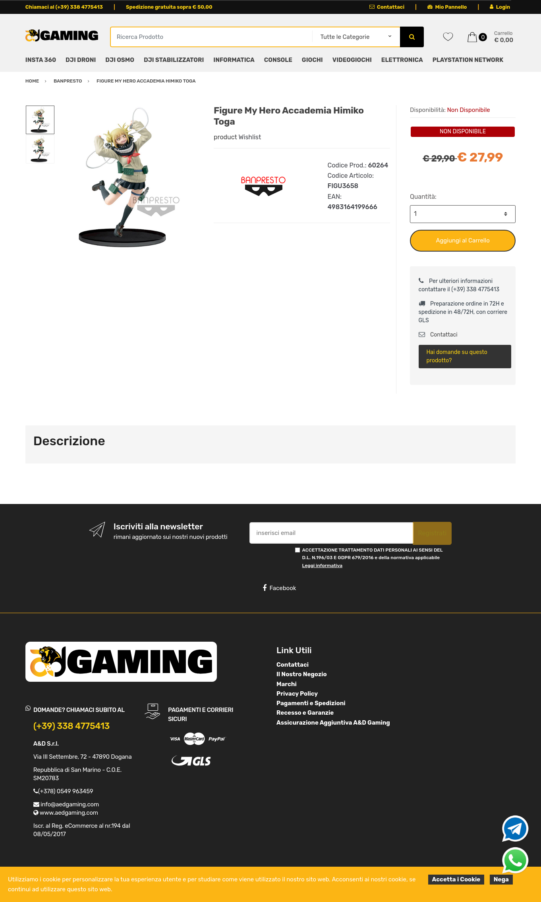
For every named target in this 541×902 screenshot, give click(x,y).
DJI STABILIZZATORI (174, 59)
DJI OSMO (119, 59)
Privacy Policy (297, 693)
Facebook (279, 588)
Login (500, 7)
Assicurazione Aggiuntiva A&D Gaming (333, 722)
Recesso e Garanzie (305, 712)
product (225, 137)
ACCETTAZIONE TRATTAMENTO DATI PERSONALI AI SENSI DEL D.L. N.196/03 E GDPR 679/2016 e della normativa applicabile (372, 557)
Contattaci (387, 7)
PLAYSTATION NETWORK (468, 59)
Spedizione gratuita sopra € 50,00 (169, 7)
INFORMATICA (233, 59)
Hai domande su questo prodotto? (456, 356)
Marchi (286, 684)
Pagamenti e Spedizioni (311, 703)
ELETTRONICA (402, 59)
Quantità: (423, 196)
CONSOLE (278, 59)
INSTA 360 (40, 59)
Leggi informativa (322, 565)
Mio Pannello (447, 7)
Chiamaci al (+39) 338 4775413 (64, 7)
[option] (128, 178)
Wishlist (250, 137)
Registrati (432, 533)
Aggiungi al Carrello (462, 240)
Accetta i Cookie (456, 879)
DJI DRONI (81, 59)
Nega (501, 879)
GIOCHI (312, 59)
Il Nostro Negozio (301, 674)
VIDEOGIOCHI (352, 59)
